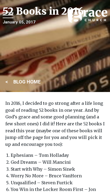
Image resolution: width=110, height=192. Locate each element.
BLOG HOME (27, 82)
